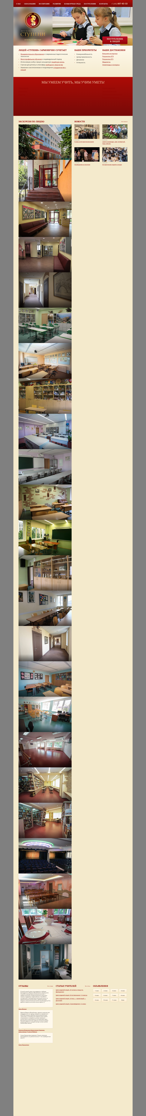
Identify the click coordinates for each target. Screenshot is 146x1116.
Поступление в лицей (115, 40)
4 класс (123, 991)
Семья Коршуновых (24, 1045)
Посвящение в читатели (82, 164)
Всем (122, 1000)
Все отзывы (50, 986)
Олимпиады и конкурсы (111, 65)
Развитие (22, 95)
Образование (23, 88)
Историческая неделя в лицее (112, 164)
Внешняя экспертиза (109, 54)
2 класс (106, 991)
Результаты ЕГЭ (107, 59)
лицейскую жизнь (57, 62)
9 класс (97, 1000)
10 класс (105, 1000)
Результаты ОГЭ (108, 56)
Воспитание (23, 91)
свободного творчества (54, 65)
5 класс (97, 995)
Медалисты (106, 62)
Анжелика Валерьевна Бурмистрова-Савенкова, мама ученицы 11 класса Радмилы (32, 1031)
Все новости (124, 121)
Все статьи (87, 986)
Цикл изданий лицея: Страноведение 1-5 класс (71, 1004)
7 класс (114, 995)
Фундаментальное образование (32, 54)
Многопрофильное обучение (31, 59)
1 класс (97, 991)
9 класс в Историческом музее (84, 142)
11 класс (114, 1000)
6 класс (106, 995)
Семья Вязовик (23, 1009)
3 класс (114, 991)
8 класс (123, 995)
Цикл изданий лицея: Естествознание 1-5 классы (71, 995)
